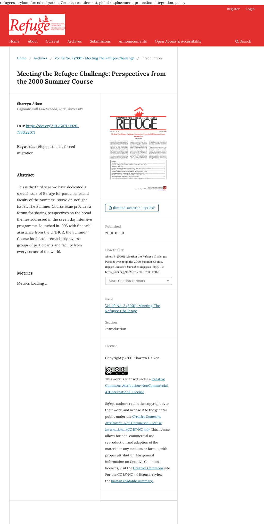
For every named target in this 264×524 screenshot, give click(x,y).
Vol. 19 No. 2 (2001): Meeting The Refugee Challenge (94, 58)
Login (250, 9)
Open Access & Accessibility (178, 41)
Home (14, 41)
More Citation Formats (127, 281)
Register (233, 9)
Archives (75, 41)
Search (243, 41)
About (33, 41)
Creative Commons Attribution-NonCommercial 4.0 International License (136, 385)
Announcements (133, 41)
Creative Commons (148, 468)
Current (52, 41)
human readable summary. (132, 481)
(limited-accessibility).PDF (133, 208)
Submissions (100, 41)
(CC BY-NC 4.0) (133, 423)
